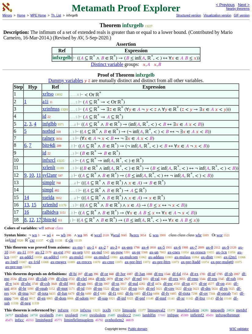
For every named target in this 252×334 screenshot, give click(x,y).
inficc (19, 320)
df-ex (194, 273)
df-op (220, 283)
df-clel (82, 278)
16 (26, 212)
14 (26, 197)
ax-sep (77, 252)
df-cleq (61, 278)
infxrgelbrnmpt (227, 315)
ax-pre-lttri (133, 262)
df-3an (140, 273)
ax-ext (58, 252)
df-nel (137, 278)
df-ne (119, 278)
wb (63, 235)
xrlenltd (50, 204)
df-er (24, 298)
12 (31, 219)
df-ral (155, 278)
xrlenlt (48, 167)
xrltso (47, 93)
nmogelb (218, 310)
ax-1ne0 (11, 262)
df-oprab (224, 293)
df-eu (22, 278)
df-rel (150, 288)
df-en (41, 298)
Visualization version (217, 15)
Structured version (188, 15)
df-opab (41, 288)
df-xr (181, 298)
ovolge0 (71, 315)
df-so (115, 288)
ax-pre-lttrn (161, 262)
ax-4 (145, 247)
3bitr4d (49, 219)
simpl (47, 189)
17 (38, 219)
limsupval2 (156, 310)
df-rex (173, 278)
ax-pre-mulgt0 (222, 262)
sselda (48, 197)
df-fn (80, 293)
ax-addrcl (51, 257)
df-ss (115, 283)
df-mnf (160, 298)
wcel (98, 235)
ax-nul (97, 252)
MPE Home (38, 15)
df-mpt (62, 288)
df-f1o (147, 293)
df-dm (206, 288)
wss (156, 235)
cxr (32, 240)
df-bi (73, 273)
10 (31, 175)
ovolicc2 (124, 315)
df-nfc (101, 278)
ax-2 (102, 247)
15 (33, 204)
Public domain (137, 329)
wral (116, 235)
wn (34, 235)
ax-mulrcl (102, 257)
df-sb (229, 273)
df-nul (133, 283)
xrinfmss (50, 108)
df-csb (45, 283)
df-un (81, 283)
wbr (199, 235)
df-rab (231, 278)
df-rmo (192, 278)
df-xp (132, 288)
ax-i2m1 (230, 257)
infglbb (49, 123)
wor (220, 235)
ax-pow (117, 252)
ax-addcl (26, 257)
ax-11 (21, 252)
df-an (88, 273)
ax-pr (136, 252)
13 (26, 204)
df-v (8, 283)
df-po (97, 288)
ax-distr (207, 257)
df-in (98, 283)
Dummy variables (65, 80)
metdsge (21, 315)
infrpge (173, 315)
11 (38, 175)
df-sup (103, 298)
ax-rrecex (84, 262)
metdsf (241, 310)
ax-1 (90, 247)
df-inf (121, 298)
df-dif (63, 283)
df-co (187, 288)
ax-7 (193, 247)
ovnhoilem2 (114, 320)
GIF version (242, 15)
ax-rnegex (58, 262)
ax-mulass (183, 257)
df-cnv (169, 288)
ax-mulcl (76, 257)
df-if (150, 283)
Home (21, 15)
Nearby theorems (238, 8)
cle (71, 240)
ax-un (154, 252)
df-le (219, 298)
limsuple (129, 310)
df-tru (158, 273)
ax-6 (177, 247)
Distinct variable (107, 64)
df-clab (41, 278)
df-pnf (140, 298)
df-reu (212, 278)
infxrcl (49, 160)
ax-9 (225, 247)
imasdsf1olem (188, 310)
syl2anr (49, 175)
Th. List (56, 15)
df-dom (60, 298)
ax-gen (127, 247)
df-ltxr (200, 298)
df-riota (184, 293)
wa (79, 235)
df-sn (186, 283)
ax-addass (156, 257)
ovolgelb (47, 315)
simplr (48, 182)
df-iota (43, 293)
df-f (96, 293)
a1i (45, 101)
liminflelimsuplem (78, 320)
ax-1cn (221, 252)
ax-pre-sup (13, 266)
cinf (13, 240)
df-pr (203, 283)
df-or (104, 273)
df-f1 (112, 293)
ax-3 (113, 247)
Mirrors (7, 15)
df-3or (121, 273)
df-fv (165, 293)
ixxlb (107, 310)
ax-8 (209, 247)
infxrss (85, 310)
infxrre (63, 310)
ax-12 (40, 252)
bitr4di (49, 145)
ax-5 (161, 247)
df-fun (62, 293)
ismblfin (149, 315)
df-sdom (81, 298)
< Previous (225, 4)
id (44, 116)
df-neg (25, 303)
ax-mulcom (129, 257)
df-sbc (26, 283)
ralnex (48, 138)
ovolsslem (97, 315)
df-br (22, 288)
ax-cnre (108, 262)
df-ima (23, 293)
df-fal (176, 273)
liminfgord (43, 320)
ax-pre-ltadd (190, 262)
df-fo (129, 293)
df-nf (211, 273)
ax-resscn (198, 252)
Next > (244, 4)
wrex (135, 235)
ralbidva (50, 212)
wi (49, 235)
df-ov (203, 293)
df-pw (168, 283)
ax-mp (78, 247)
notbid (48, 131)
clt (52, 240)
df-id (80, 288)
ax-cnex (173, 252)
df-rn (224, 288)
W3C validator (239, 329)
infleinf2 (197, 315)
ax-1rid (34, 262)
